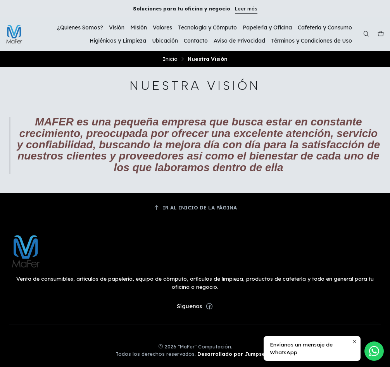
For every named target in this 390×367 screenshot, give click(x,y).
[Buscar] (366, 34)
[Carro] (380, 34)
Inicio (170, 59)
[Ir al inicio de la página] (195, 207)
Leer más (246, 8)
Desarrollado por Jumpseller (235, 354)
